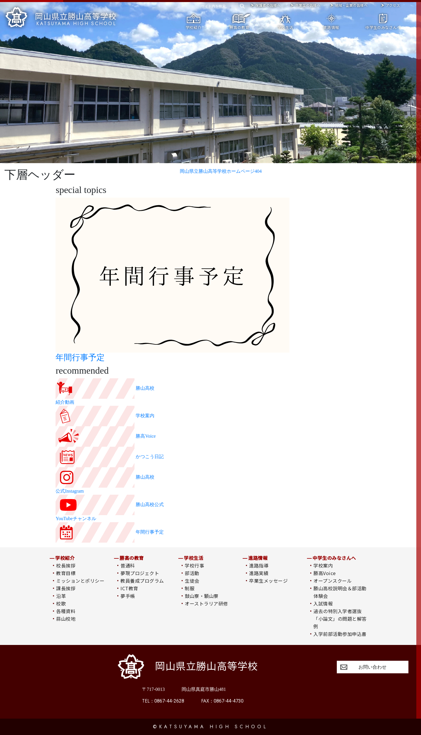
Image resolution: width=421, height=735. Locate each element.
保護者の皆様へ (268, 5)
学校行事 (194, 565)
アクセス (393, 5)
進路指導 (258, 565)
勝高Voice (324, 573)
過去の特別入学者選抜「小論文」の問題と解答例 (339, 619)
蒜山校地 (65, 618)
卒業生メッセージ (268, 580)
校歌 (61, 603)
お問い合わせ (372, 667)
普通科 (127, 565)
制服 (189, 588)
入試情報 (323, 603)
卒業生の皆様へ (308, 5)
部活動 (192, 573)
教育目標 (65, 573)
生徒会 (192, 580)
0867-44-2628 (163, 701)
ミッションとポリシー (80, 580)
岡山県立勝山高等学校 (61, 16)
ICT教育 (129, 588)
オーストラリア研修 (206, 603)
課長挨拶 (65, 588)
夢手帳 (127, 595)
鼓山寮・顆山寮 (201, 595)
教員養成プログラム (142, 580)
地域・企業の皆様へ (351, 5)
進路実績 (258, 573)
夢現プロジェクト (139, 573)
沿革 (61, 595)
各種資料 (65, 611)
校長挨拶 (65, 565)
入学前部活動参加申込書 (339, 633)
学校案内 (323, 565)
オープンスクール (332, 580)
